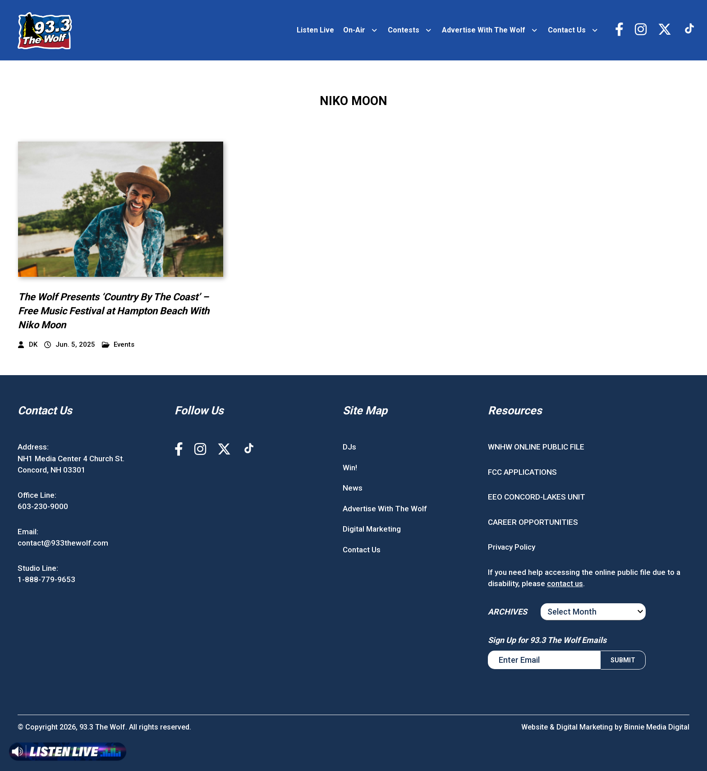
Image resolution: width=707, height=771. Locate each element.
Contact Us (567, 30)
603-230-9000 (43, 506)
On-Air (354, 30)
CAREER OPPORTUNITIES (533, 522)
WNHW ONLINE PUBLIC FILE (536, 446)
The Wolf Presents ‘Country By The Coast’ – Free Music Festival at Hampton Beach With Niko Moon (113, 310)
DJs (349, 446)
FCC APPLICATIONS (522, 472)
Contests (403, 30)
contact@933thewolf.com (63, 542)
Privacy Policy (511, 546)
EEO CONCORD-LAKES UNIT (536, 496)
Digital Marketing (372, 528)
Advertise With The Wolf (483, 30)
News (353, 487)
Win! (350, 467)
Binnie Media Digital (656, 727)
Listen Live (315, 30)
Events (118, 344)
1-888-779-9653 (46, 579)
